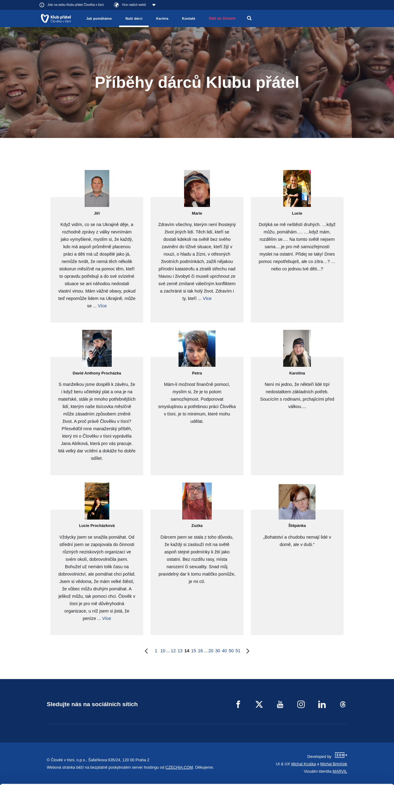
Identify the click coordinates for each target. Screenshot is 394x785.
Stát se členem (222, 18)
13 (180, 650)
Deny (342, 764)
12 (173, 650)
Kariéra (162, 18)
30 (217, 650)
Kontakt (188, 18)
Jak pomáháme (99, 18)
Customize (343, 749)
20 (210, 650)
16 (200, 650)
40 (224, 650)
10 (162, 650)
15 (193, 650)
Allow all (342, 733)
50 (231, 650)
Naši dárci (134, 18)
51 (237, 650)
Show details (95, 777)
